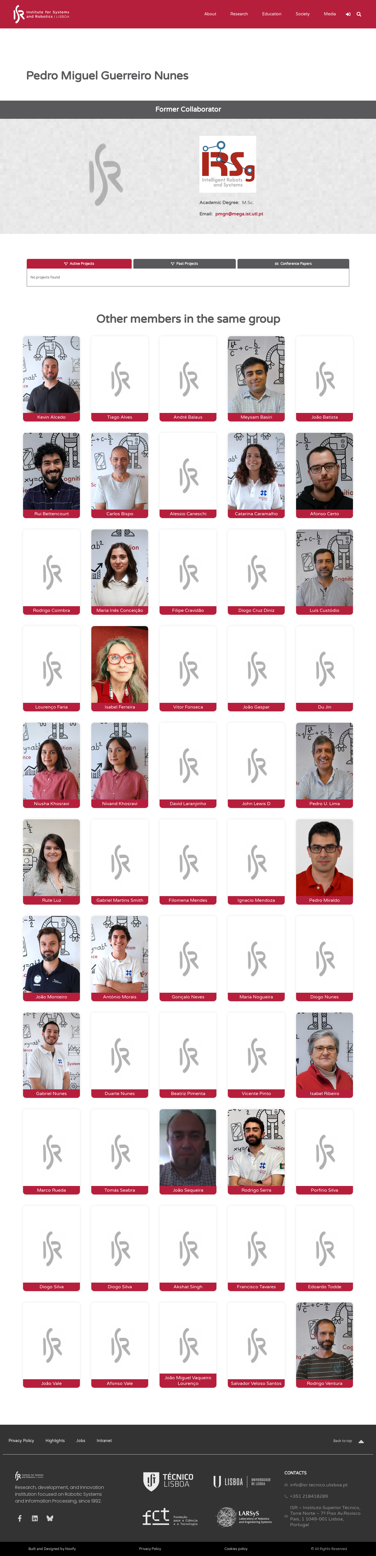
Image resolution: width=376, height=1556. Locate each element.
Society (304, 14)
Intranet (104, 1440)
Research (240, 14)
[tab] (79, 264)
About (211, 14)
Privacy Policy (21, 1440)
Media (331, 14)
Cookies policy (235, 1549)
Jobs (80, 1440)
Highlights (55, 1440)
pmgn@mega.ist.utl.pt (239, 214)
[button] (359, 14)
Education (273, 14)
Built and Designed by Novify (52, 1549)
